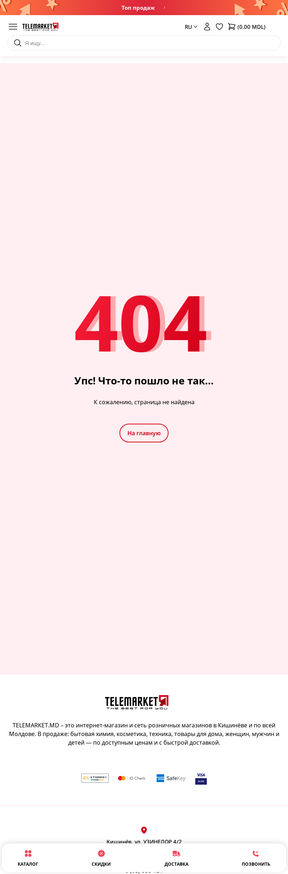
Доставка (176, 857)
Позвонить (256, 857)
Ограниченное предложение (164, 7)
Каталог (28, 857)
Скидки (101, 857)
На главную (144, 433)
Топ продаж (138, 7)
